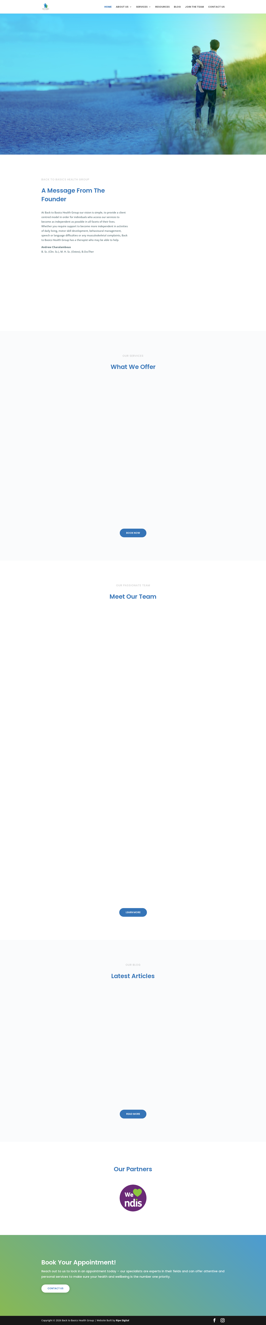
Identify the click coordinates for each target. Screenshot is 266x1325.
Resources (162, 7)
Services (142, 7)
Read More (133, 1114)
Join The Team (194, 7)
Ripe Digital (122, 1320)
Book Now (133, 533)
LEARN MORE (133, 912)
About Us (122, 7)
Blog (177, 7)
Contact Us (216, 7)
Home (108, 7)
